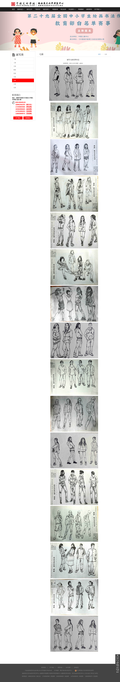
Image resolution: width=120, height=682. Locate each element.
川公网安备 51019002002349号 (84, 670)
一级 (14, 59)
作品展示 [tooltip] (72, 9)
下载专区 (37, 9)
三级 (14, 66)
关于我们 (18, 118)
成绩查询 (89, 9)
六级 (14, 77)
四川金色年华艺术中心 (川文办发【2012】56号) (85, 673)
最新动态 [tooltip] (20, 9)
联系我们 (28, 118)
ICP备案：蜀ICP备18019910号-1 (63, 670)
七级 (14, 80)
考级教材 (81, 9)
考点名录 (63, 9)
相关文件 (29, 9)
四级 (14, 69)
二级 (14, 62)
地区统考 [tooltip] (46, 9)
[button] (9, 31)
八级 (14, 84)
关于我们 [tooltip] (97, 9)
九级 (14, 87)
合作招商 (68, 667)
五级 (14, 73)
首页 (13, 9)
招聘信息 (60, 667)
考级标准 (55, 9)
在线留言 (76, 667)
